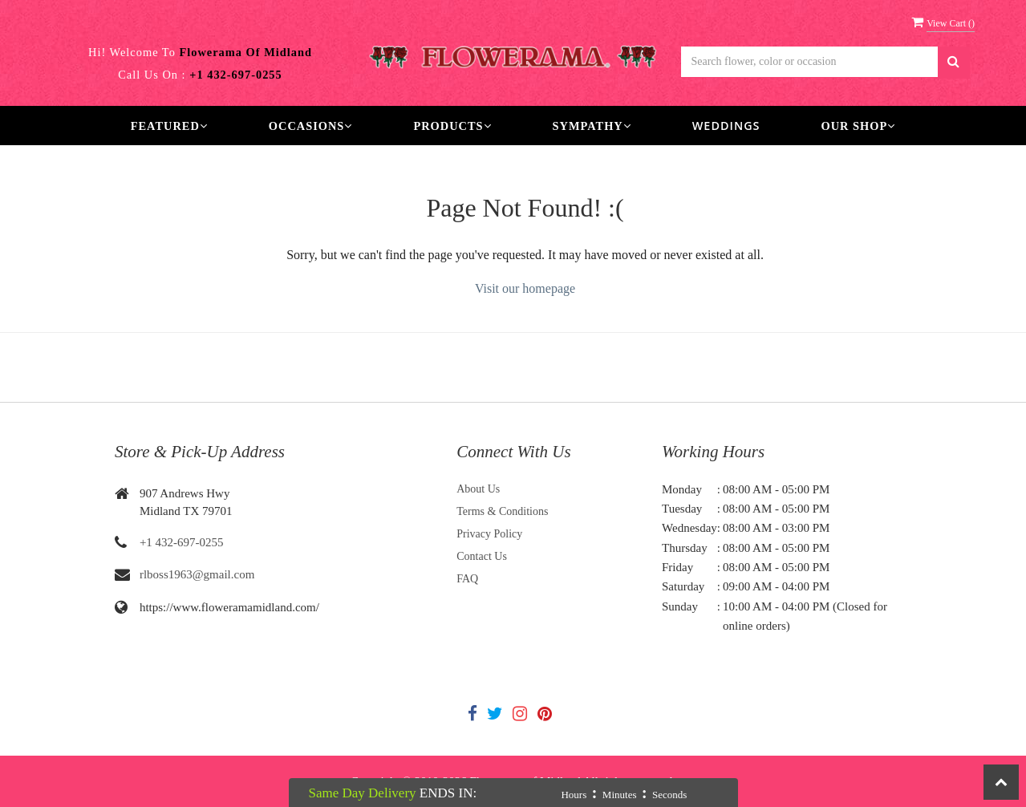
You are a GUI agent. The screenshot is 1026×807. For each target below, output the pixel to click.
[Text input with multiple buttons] (809, 62)
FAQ (467, 579)
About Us (478, 489)
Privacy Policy (489, 534)
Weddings (726, 125)
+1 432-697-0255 (182, 542)
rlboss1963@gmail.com (197, 574)
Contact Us (481, 556)
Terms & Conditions (502, 511)
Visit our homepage (525, 288)
